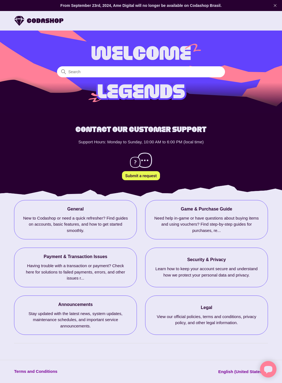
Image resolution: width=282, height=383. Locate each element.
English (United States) (243, 371)
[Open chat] (268, 369)
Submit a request (141, 175)
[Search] (141, 71)
